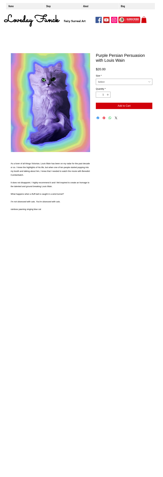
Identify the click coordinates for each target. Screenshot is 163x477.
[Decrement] (98, 94)
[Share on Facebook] (98, 118)
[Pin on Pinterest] (104, 118)
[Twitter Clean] (144, 220)
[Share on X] (116, 118)
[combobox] (124, 82)
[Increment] (108, 94)
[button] (144, 20)
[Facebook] (99, 20)
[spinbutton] (103, 94)
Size (99, 75)
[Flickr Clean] (151, 220)
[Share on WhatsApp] (110, 118)
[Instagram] (114, 20)
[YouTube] (106, 20)
